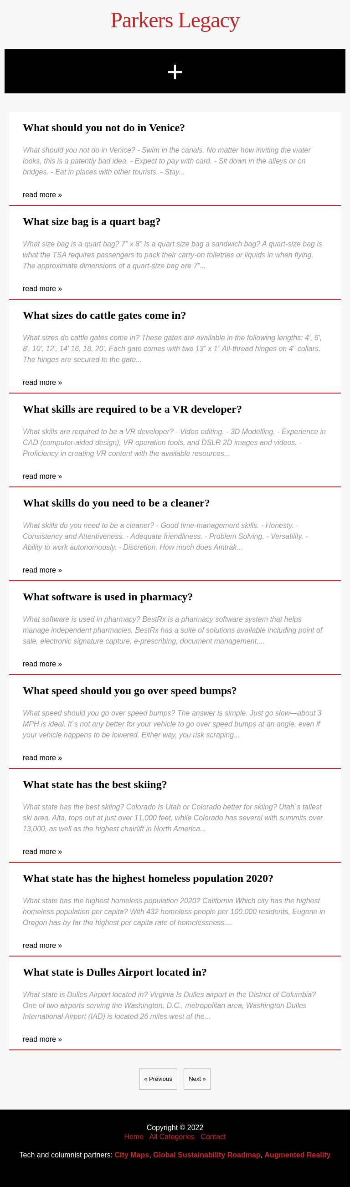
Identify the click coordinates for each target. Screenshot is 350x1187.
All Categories (172, 1137)
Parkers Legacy (175, 20)
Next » (197, 1078)
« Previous (158, 1078)
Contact (213, 1137)
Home (134, 1137)
